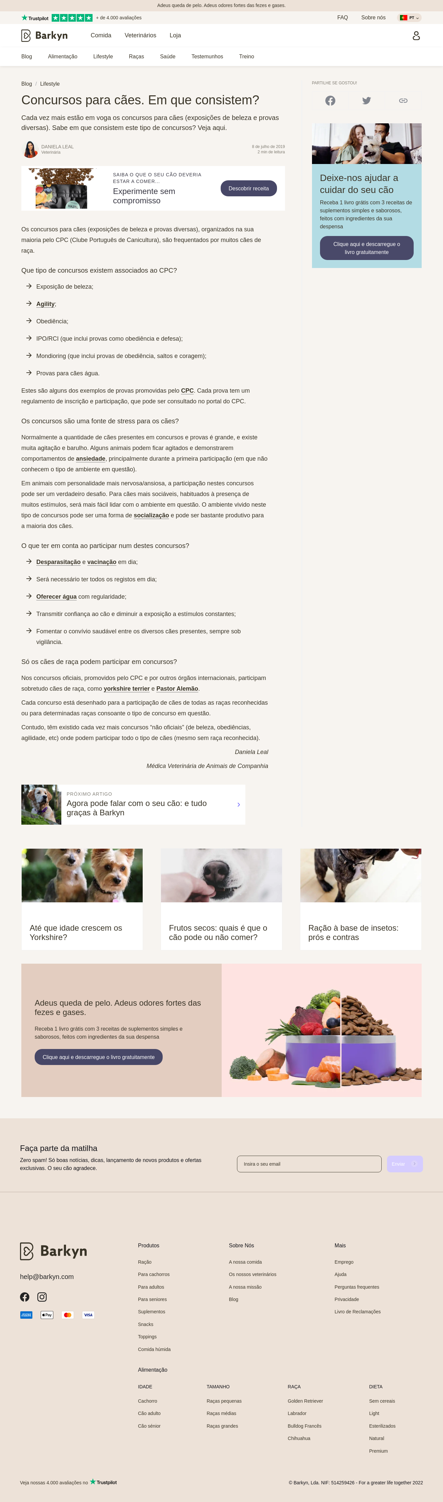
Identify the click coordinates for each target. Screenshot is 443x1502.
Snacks (145, 1324)
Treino (246, 56)
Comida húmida (154, 1349)
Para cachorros (154, 1274)
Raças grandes (222, 1426)
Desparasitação (58, 562)
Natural (376, 1438)
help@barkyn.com (47, 1276)
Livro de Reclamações (358, 1311)
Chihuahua (299, 1438)
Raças (136, 56)
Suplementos (151, 1311)
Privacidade (347, 1299)
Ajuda (341, 1274)
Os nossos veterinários (252, 1274)
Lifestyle (103, 56)
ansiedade (90, 458)
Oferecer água (56, 596)
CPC (187, 390)
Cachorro (147, 1401)
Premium (378, 1451)
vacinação (101, 562)
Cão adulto (149, 1413)
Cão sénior (149, 1426)
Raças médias (221, 1413)
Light (374, 1413)
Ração (144, 1262)
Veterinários (140, 35)
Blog (26, 56)
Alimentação (62, 56)
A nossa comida (245, 1262)
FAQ (342, 17)
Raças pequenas (224, 1401)
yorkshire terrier (127, 688)
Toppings (147, 1336)
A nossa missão (245, 1287)
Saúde (167, 56)
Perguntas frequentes (357, 1287)
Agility (45, 304)
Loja (175, 35)
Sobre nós (373, 17)
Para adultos (151, 1287)
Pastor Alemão (177, 688)
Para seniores (152, 1299)
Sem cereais (382, 1401)
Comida (101, 35)
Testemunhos (207, 56)
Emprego (344, 1262)
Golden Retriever (305, 1401)
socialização (151, 515)
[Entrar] (416, 35)
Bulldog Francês (304, 1426)
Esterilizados (382, 1426)
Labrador (297, 1413)
